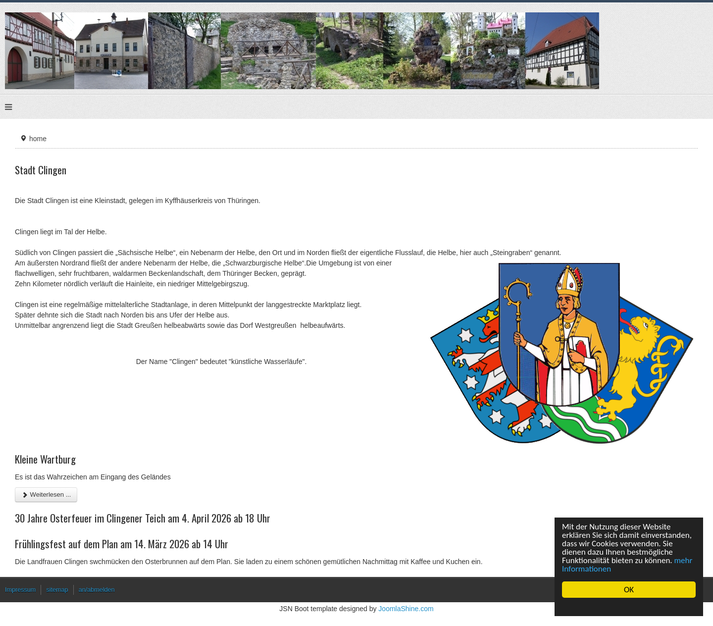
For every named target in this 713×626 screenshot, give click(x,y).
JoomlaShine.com (405, 609)
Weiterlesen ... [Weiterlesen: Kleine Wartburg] (46, 494)
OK (629, 589)
